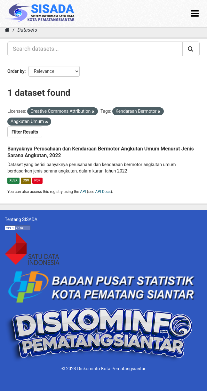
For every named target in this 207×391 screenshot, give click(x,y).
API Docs (103, 191)
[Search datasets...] (95, 49)
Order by (16, 71)
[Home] (7, 30)
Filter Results (25, 131)
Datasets (27, 30)
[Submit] (191, 49)
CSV (26, 180)
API (83, 191)
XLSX (13, 180)
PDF (37, 180)
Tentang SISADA (21, 219)
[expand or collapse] (194, 13)
